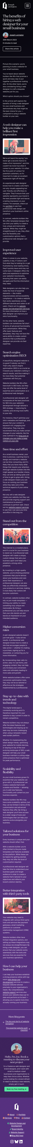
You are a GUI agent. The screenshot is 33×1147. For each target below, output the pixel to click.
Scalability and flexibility (12, 770)
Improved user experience (12, 251)
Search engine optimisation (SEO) (14, 354)
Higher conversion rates (14, 628)
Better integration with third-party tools (16, 892)
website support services (19, 507)
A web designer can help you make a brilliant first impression (14, 130)
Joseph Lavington (17, 35)
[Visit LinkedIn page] (21, 1142)
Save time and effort (15, 449)
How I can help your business (15, 967)
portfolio (9, 206)
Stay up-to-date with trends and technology (16, 699)
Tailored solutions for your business (16, 832)
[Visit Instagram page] (12, 1142)
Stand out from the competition (14, 522)
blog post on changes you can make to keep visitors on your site (16, 438)
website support (9, 992)
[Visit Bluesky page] (16, 1142)
